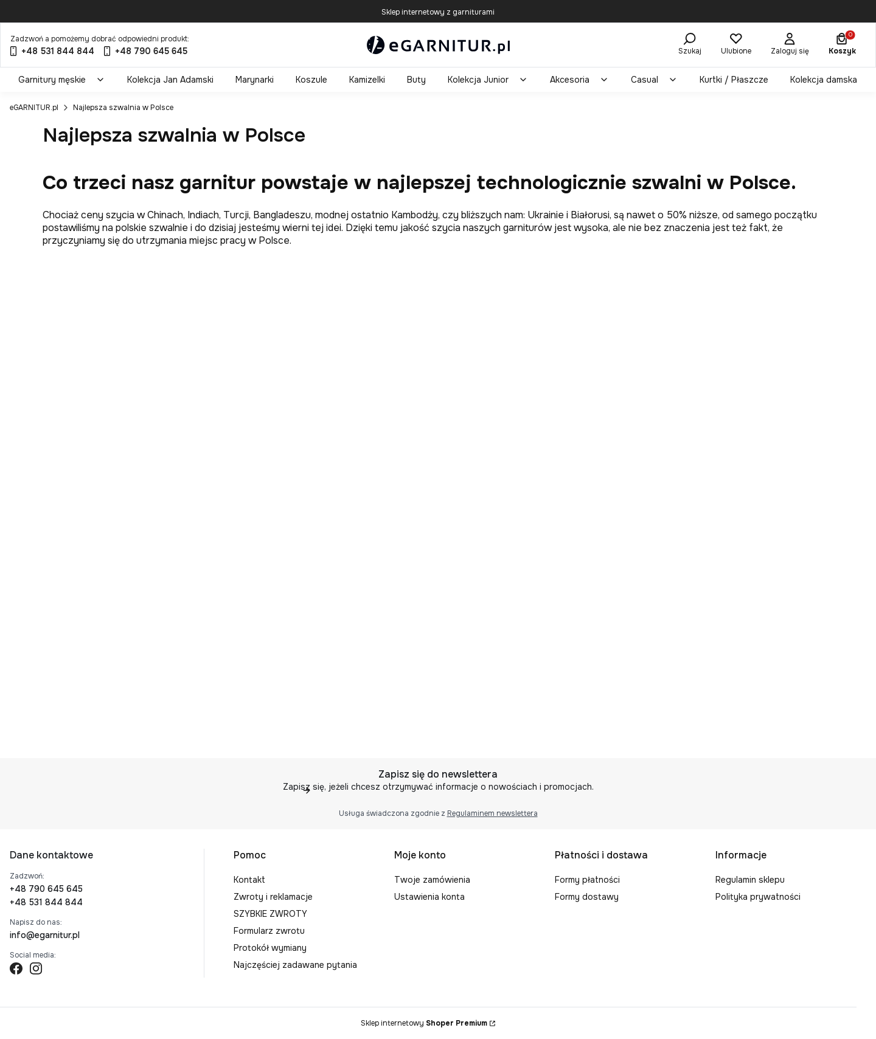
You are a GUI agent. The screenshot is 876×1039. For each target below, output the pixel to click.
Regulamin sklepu (750, 879)
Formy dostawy (587, 896)
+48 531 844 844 (46, 902)
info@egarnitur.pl (45, 935)
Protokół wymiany (270, 947)
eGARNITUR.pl (34, 107)
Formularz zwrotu (269, 930)
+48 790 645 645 (46, 888)
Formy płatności (587, 879)
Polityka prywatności (758, 896)
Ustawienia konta (429, 896)
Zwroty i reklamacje (273, 896)
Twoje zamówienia (432, 879)
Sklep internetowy (424, 1023)
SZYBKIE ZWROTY (270, 913)
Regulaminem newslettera (492, 813)
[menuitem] (62, 79)
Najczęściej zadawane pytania (295, 964)
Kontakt (249, 879)
